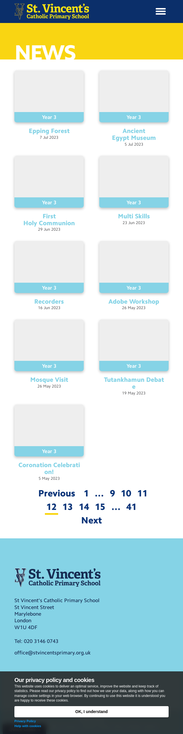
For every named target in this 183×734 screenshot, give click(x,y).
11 (142, 493)
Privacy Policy (25, 721)
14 (84, 506)
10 (126, 493)
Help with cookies (27, 726)
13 (67, 506)
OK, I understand (91, 711)
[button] (161, 11)
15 (100, 506)
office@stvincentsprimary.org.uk (52, 653)
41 (131, 506)
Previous (56, 493)
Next (91, 520)
